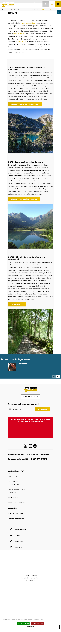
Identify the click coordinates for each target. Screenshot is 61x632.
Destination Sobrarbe (16, 567)
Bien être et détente (13, 529)
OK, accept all (23, 623)
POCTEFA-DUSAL (39, 507)
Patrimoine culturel (35, 9)
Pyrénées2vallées (16, 502)
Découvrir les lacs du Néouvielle (25, 152)
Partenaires (18, 595)
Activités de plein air (13, 527)
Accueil (3, 9)
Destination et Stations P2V (14, 9)
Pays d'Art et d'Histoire (28, 71)
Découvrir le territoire (16, 551)
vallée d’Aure (22, 90)
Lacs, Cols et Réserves (13, 532)
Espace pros (19, 589)
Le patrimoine (25, 9)
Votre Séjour (13, 546)
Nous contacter (30, 445)
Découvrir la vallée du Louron (24, 247)
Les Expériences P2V (16, 519)
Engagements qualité (18, 507)
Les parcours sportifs (13, 524)
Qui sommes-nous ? (21, 577)
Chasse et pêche (12, 540)
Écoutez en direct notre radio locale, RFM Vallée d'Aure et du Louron (30, 469)
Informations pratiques (38, 502)
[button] (58, 425)
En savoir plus (17, 352)
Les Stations (12, 556)
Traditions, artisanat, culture (15, 535)
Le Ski (9, 522)
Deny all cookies (37, 623)
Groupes (17, 583)
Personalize (30, 627)
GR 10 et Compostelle (46, 9)
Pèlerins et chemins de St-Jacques (16, 537)
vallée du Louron (19, 82)
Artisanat (23, 412)
